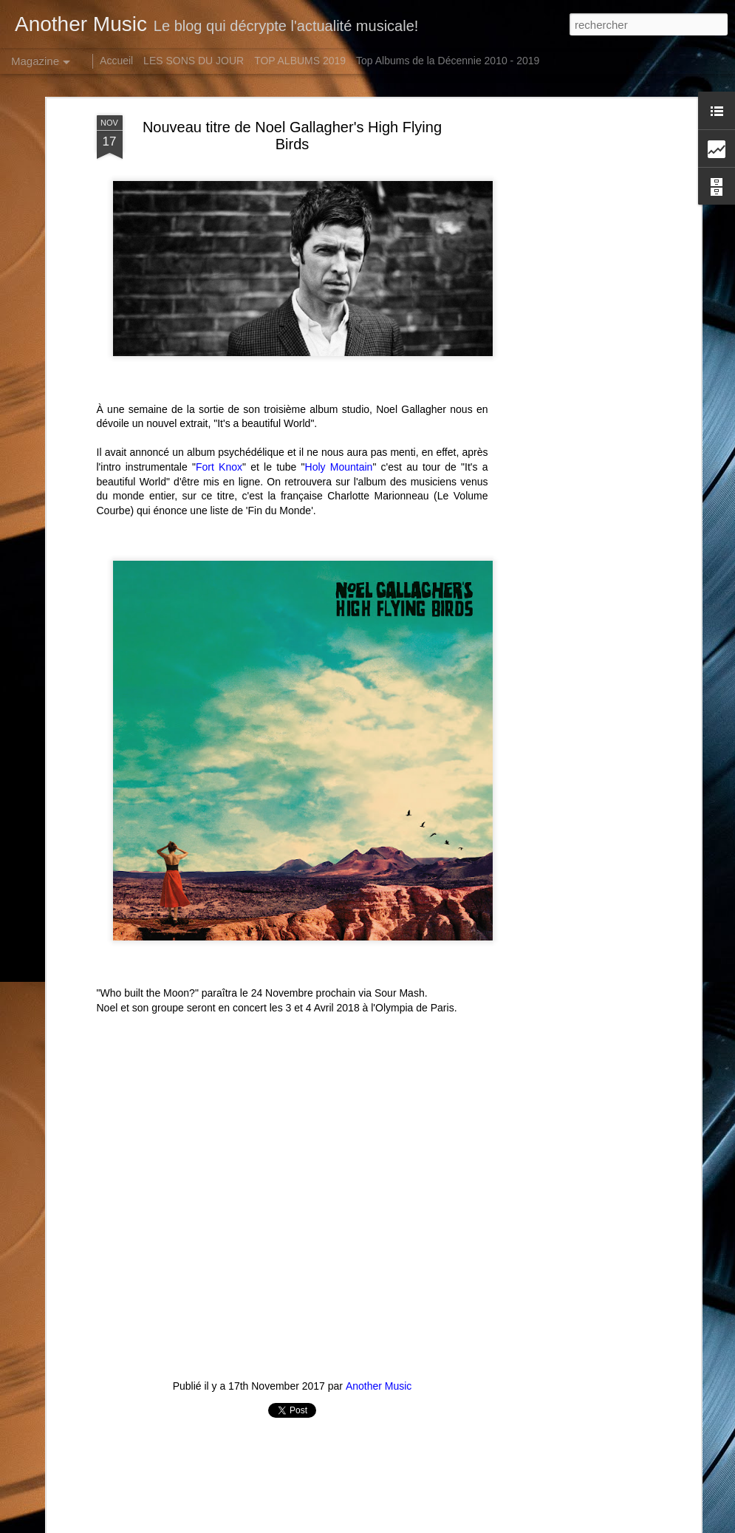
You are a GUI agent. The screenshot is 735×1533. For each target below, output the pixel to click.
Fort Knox (219, 467)
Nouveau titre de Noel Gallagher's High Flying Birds (292, 135)
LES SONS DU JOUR (193, 60)
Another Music (378, 1386)
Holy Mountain (339, 467)
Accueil (116, 60)
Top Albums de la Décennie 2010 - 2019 (447, 60)
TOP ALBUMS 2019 (300, 60)
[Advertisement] (569, 348)
